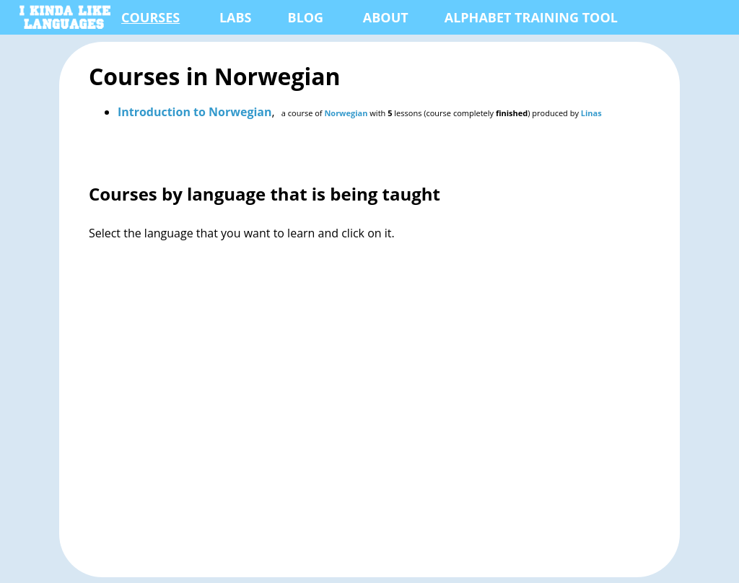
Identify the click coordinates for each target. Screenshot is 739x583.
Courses (150, 17)
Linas (591, 113)
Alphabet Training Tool (531, 17)
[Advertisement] (369, 421)
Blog (306, 17)
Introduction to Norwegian (195, 112)
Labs (235, 17)
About (385, 17)
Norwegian (345, 113)
